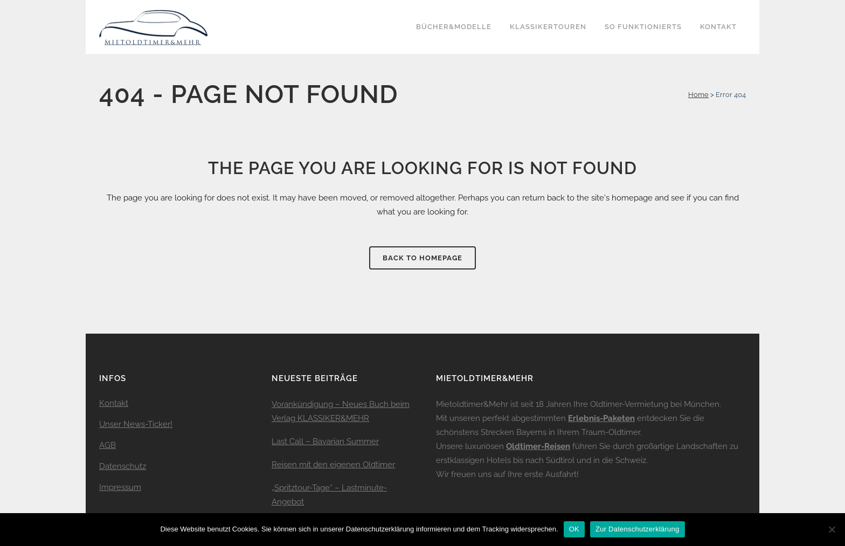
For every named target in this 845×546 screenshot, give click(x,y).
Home (698, 95)
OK (574, 529)
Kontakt (113, 403)
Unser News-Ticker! (135, 424)
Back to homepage (422, 258)
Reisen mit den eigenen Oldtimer (333, 464)
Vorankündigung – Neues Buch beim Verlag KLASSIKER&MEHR (341, 411)
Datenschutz (122, 466)
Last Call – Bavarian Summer (325, 441)
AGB (107, 445)
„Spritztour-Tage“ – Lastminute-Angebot (329, 495)
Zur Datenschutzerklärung (637, 529)
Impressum (120, 487)
